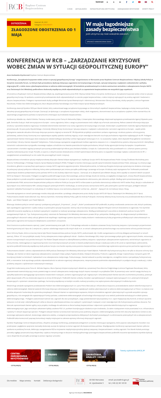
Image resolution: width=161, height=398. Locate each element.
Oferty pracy (148, 9)
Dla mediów (12, 380)
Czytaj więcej (16, 365)
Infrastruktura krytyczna (102, 9)
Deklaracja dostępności (52, 380)
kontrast (99, 2)
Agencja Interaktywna (76, 393)
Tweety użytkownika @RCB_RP (132, 350)
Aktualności (81, 9)
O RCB (69, 9)
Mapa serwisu (25, 380)
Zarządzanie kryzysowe (128, 9)
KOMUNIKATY (47, 25)
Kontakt (37, 380)
